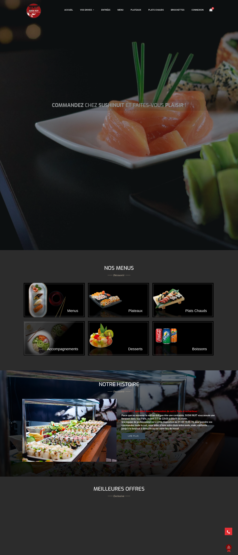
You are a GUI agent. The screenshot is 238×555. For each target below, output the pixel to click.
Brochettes (177, 10)
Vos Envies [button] (86, 10)
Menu (120, 10)
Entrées (105, 10)
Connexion (198, 10)
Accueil (68, 10)
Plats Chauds (156, 10)
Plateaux (136, 10)
